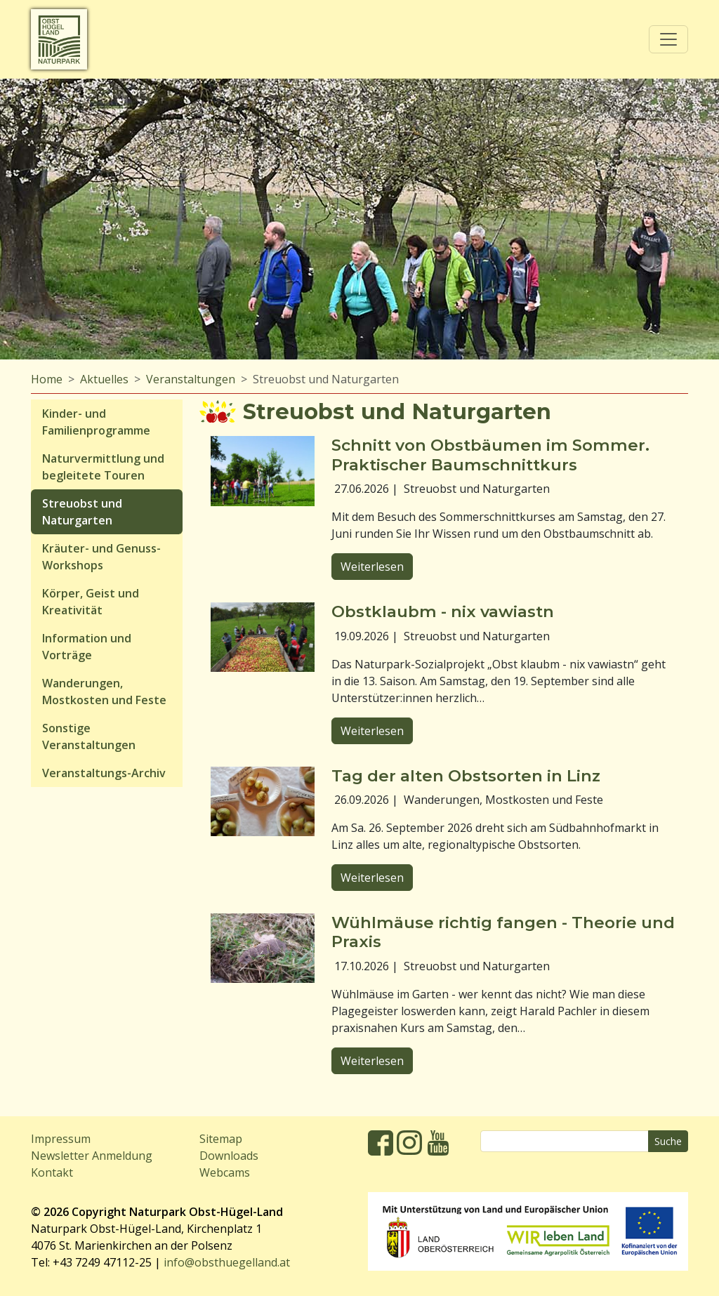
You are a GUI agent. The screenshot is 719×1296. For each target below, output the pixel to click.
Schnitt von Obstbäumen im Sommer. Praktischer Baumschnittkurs (490, 454)
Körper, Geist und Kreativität (90, 602)
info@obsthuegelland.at (227, 1262)
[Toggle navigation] (668, 39)
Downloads (228, 1155)
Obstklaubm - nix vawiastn (442, 611)
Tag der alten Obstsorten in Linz (465, 776)
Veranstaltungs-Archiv (104, 773)
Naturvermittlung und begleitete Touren (103, 467)
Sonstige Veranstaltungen (89, 736)
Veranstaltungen (190, 379)
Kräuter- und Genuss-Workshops (101, 557)
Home (46, 379)
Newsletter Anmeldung (91, 1155)
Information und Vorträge (86, 646)
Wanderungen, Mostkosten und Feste (104, 691)
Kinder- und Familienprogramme (96, 422)
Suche (668, 1141)
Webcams (224, 1172)
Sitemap (220, 1138)
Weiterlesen (372, 566)
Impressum (61, 1138)
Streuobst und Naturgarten (82, 512)
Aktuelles (104, 379)
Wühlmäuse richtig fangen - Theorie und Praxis (503, 932)
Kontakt (52, 1172)
